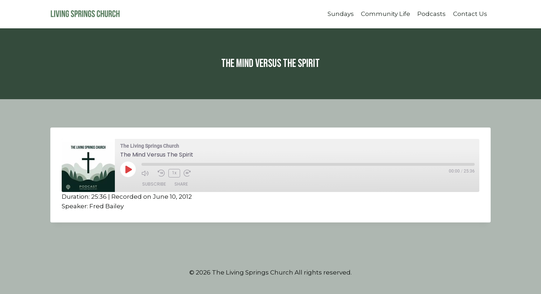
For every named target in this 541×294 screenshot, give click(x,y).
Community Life (385, 13)
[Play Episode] (128, 169)
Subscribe (154, 184)
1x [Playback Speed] (174, 172)
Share (181, 184)
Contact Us (470, 13)
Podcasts (431, 13)
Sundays (341, 13)
